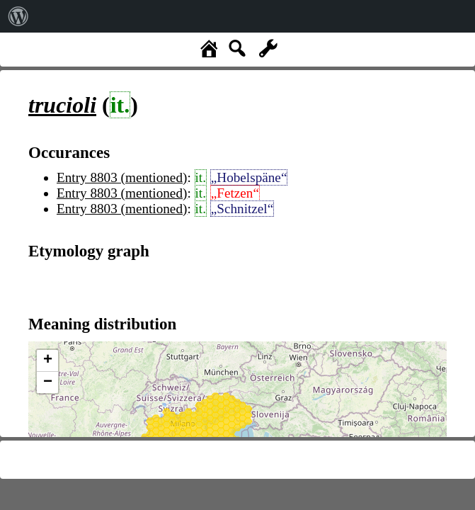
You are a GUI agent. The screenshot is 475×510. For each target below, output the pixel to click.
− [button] (47, 382)
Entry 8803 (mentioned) (122, 177)
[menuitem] (18, 16)
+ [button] (47, 360)
